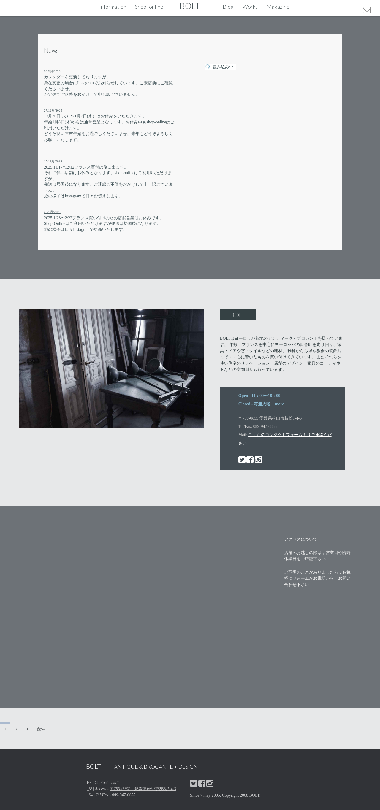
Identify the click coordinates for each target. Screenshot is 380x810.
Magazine (278, 6)
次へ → (41, 729)
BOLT (190, 6)
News (51, 50)
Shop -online (149, 6)
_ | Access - (131, 789)
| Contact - (103, 782)
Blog (228, 6)
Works (250, 6)
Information (112, 6)
